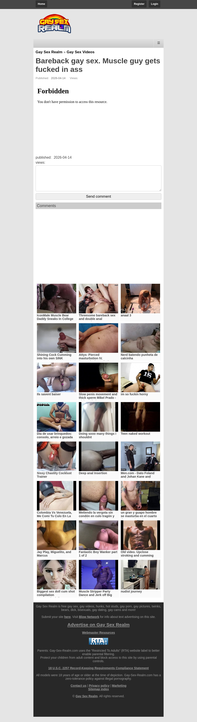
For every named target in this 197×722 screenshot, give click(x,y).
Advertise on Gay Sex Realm (98, 629)
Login (154, 3)
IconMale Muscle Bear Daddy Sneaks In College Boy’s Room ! (55, 324)
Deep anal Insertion (93, 478)
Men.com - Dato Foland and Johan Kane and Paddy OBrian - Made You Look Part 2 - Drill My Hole (140, 484)
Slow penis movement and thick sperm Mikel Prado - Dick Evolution (98, 403)
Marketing (119, 691)
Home (41, 3)
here (67, 622)
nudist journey (131, 596)
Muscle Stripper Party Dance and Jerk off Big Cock (95, 600)
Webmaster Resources (98, 638)
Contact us (78, 691)
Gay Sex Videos (80, 52)
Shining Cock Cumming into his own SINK (54, 361)
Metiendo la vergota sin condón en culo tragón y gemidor (96, 521)
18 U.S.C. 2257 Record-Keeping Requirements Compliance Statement (98, 673)
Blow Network (89, 622)
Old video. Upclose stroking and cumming (137, 558)
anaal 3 (126, 320)
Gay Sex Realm (49, 52)
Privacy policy (99, 691)
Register (139, 3)
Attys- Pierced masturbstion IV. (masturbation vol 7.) (94, 363)
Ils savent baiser (49, 399)
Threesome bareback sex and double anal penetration (97, 324)
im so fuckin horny (134, 399)
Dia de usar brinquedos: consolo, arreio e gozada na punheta (55, 442)
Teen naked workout (135, 439)
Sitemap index (98, 694)
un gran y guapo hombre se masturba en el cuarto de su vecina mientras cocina (139, 523)
